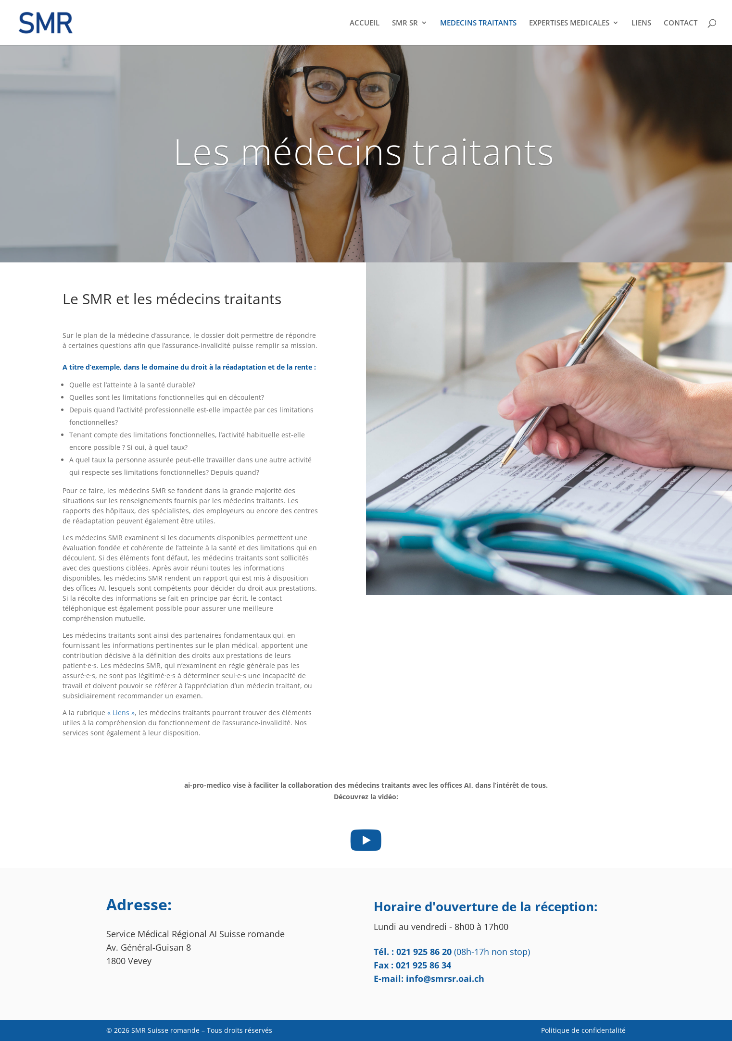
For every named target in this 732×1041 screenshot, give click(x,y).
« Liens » (121, 712)
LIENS (641, 23)
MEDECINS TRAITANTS (478, 23)
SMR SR (405, 23)
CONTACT (680, 23)
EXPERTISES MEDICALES (569, 23)
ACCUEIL (364, 23)
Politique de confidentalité (583, 1030)
